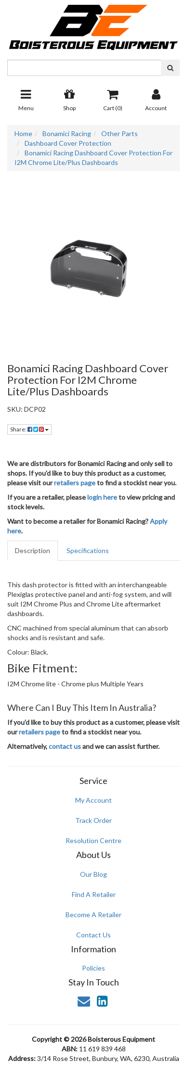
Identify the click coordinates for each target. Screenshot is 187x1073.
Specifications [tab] (88, 550)
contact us (65, 746)
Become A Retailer (93, 914)
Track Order (93, 820)
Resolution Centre (93, 840)
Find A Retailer (94, 894)
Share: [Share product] (29, 429)
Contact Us (93, 935)
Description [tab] (32, 550)
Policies (93, 968)
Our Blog (93, 874)
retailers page (74, 483)
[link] (102, 1001)
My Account (93, 800)
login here (102, 497)
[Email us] (84, 1001)
